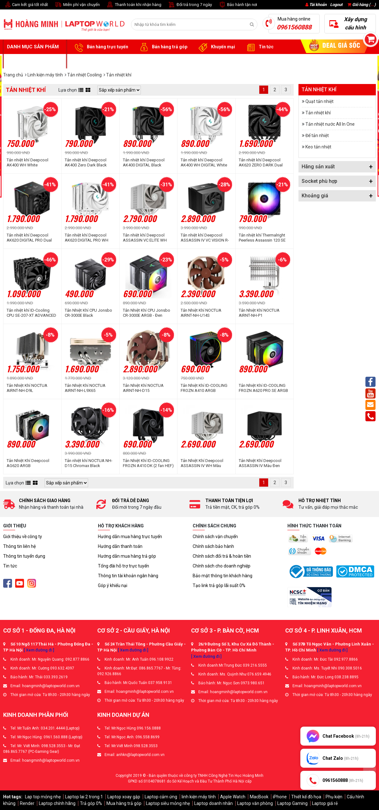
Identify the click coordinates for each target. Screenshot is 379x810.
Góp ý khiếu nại (112, 585)
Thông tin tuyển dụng (24, 556)
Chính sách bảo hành (213, 546)
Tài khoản (318, 4)
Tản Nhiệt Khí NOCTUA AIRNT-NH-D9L (27, 388)
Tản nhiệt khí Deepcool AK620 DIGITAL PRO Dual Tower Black (29, 238)
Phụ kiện (334, 796)
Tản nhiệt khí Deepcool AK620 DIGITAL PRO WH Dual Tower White (86, 238)
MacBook (259, 796)
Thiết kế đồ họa (306, 796)
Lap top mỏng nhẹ (43, 796)
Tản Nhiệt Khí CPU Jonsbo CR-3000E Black (88, 313)
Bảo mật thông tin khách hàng (222, 575)
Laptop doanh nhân (213, 803)
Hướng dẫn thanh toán (120, 546)
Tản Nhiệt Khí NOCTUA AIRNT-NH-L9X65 (85, 388)
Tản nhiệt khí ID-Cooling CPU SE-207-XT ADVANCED (31, 313)
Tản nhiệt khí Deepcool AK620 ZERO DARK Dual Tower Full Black (261, 163)
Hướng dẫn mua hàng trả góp (127, 556)
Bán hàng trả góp (162, 47)
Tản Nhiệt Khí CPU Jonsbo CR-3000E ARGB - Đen (146, 313)
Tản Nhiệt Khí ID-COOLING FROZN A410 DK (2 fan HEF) (148, 463)
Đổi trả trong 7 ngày (190, 4)
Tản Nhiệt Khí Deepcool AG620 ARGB (28, 463)
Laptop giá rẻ (325, 803)
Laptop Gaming (292, 803)
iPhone (280, 796)
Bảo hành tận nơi (237, 4)
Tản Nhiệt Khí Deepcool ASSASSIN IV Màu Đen (260, 463)
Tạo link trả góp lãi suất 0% (219, 585)
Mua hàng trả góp (123, 803)
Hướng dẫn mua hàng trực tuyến (130, 536)
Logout (336, 4)
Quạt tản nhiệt (319, 101)
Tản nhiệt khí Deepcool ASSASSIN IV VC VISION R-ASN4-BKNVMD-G (205, 238)
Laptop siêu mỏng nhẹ (168, 803)
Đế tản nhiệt (317, 135)
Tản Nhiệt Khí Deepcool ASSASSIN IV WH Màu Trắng (202, 463)
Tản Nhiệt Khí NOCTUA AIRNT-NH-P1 (259, 313)
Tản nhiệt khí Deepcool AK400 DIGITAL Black (144, 162)
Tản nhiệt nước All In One (330, 124)
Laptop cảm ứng (161, 796)
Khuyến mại (216, 47)
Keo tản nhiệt (318, 146)
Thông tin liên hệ (19, 546)
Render (27, 803)
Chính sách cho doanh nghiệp (221, 565)
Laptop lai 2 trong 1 (84, 796)
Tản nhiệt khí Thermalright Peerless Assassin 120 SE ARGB (262, 238)
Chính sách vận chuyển (215, 536)
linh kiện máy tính (199, 796)
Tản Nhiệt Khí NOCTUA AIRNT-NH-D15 (143, 388)
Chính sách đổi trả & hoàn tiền (222, 556)
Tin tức (259, 47)
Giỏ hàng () (361, 4)
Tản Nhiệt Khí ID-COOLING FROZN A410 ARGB (204, 388)
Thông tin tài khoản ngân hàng (128, 575)
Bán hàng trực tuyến (100, 47)
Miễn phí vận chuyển (77, 4)
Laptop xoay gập (123, 796)
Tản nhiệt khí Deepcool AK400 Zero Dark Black (86, 162)
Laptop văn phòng (255, 803)
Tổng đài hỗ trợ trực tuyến (123, 565)
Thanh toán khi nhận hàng (133, 4)
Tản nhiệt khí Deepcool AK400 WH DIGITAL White (204, 162)
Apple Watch (232, 796)
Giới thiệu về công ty (22, 536)
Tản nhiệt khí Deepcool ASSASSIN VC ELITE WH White (145, 238)
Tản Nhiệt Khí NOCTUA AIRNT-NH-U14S (201, 313)
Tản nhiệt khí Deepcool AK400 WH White (27, 162)
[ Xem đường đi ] (39, 650)
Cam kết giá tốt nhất (25, 4)
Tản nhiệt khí (318, 112)
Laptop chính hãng (57, 803)
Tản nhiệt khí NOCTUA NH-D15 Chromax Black (88, 463)
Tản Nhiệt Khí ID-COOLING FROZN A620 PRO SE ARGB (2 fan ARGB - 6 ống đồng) (263, 388)
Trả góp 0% (91, 803)
